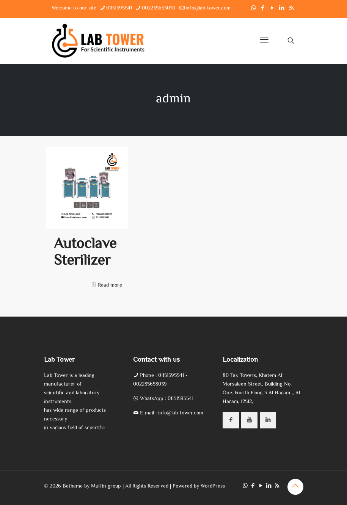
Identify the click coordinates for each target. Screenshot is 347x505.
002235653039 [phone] (159, 8)
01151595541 (171, 375)
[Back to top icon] (295, 487)
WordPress (213, 486)
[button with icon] (231, 420)
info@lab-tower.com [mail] (208, 8)
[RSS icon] (291, 8)
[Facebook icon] (263, 8)
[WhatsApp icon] (253, 8)
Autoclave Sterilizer (85, 253)
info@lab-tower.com (180, 413)
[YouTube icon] (272, 8)
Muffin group (106, 486)
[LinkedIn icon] (282, 8)
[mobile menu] (264, 40)
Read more (110, 285)
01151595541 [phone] (119, 8)
